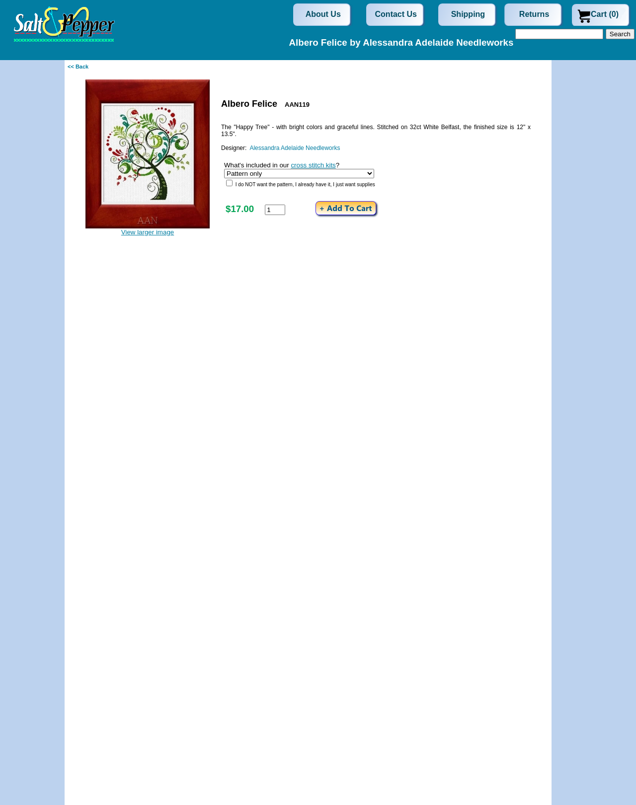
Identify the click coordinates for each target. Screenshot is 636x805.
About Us (323, 14)
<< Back (78, 67)
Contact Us (396, 14)
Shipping (468, 14)
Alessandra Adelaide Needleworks (294, 148)
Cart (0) (605, 14)
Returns (534, 14)
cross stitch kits (313, 165)
